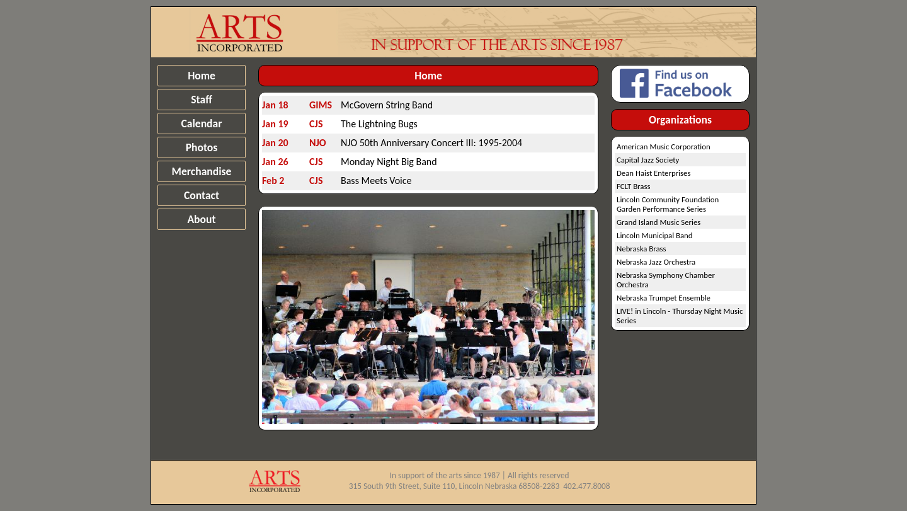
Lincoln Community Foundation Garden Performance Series (668, 204)
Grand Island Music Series (658, 222)
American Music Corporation (663, 146)
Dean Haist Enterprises (653, 173)
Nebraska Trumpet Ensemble (663, 297)
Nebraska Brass (641, 248)
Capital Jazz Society (648, 159)
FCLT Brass (633, 186)
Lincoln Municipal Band (655, 235)
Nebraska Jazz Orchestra (656, 262)
